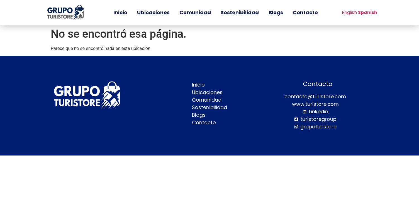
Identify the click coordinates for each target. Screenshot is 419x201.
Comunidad (195, 12)
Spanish (367, 12)
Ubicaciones (153, 12)
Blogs (276, 12)
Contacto (305, 12)
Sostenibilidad (240, 12)
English (349, 12)
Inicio (120, 12)
